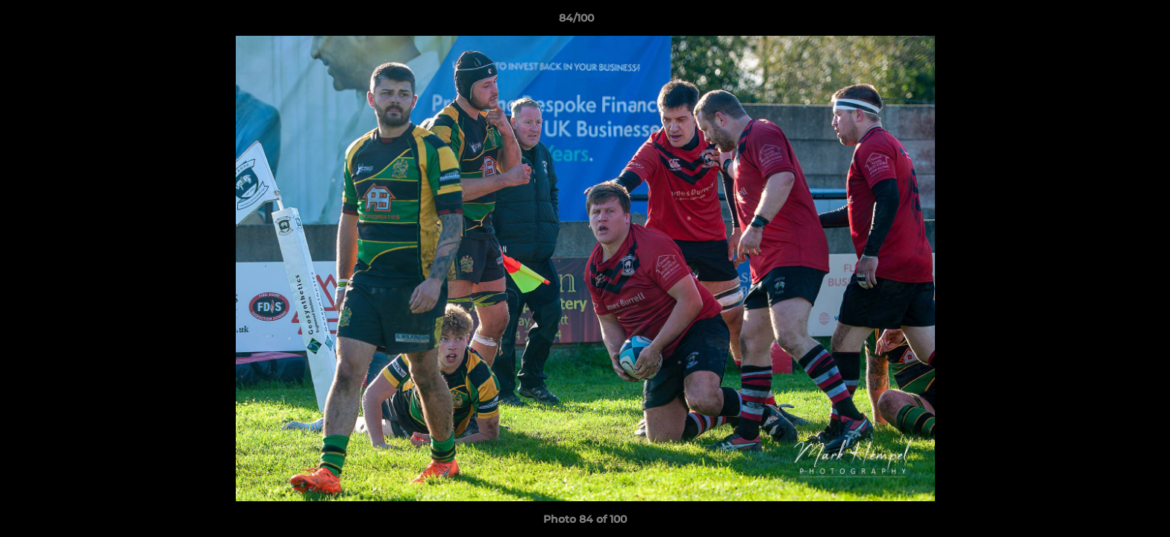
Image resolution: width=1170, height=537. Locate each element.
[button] (1107, 21)
